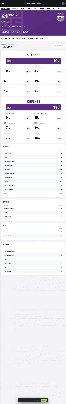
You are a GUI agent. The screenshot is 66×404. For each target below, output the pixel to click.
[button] (3, 3)
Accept (44, 400)
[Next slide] (61, 8)
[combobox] (5, 9)
